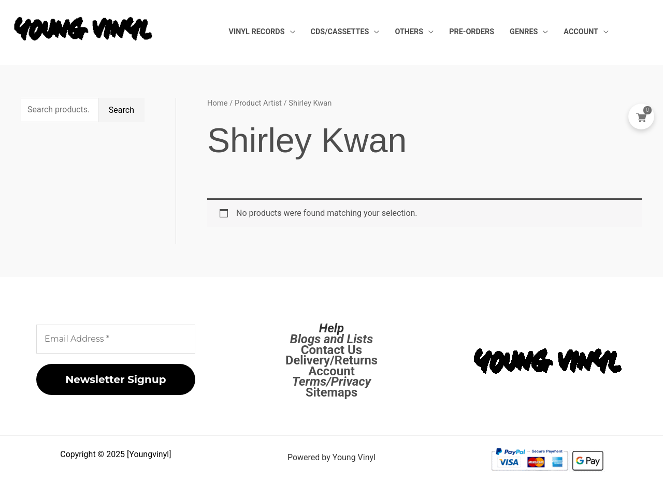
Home (217, 103)
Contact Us (331, 350)
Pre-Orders (489, 31)
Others (434, 31)
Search (121, 110)
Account (584, 31)
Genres (535, 31)
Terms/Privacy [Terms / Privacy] (331, 381)
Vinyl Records (297, 31)
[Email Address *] (115, 339)
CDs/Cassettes (372, 31)
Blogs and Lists (331, 339)
